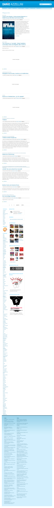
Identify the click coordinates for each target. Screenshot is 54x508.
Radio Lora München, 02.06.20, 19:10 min (10, 452)
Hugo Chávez (5, 306)
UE (15, 98)
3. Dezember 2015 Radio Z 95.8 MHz (9, 483)
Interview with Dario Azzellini (8, 453)
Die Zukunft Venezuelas (7, 455)
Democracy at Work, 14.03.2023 (21, 449)
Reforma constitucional (5, 406)
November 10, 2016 (19, 497)
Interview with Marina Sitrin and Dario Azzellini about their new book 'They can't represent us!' (9, 489)
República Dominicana (4, 267)
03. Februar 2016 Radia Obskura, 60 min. (9, 476)
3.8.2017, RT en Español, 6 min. (21, 495)
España (4, 390)
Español (9, 0)
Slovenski (4, 223)
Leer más (5, 133)
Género (4, 291)
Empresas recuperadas (4, 251)
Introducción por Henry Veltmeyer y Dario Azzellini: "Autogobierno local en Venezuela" (22, 485)
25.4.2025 (18, 425)
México (4, 341)
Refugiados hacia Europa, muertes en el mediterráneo (15, 73)
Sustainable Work (19, 437)
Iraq (3, 310)
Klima (3, 317)
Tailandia (20, 121)
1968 (3, 234)
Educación (4, 252)
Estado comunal (5, 323)
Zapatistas (4, 413)
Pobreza (15, 75)
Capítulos (15, 8)
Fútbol (4, 288)
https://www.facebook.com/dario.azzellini (16, 219)
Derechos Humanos (4, 340)
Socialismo (4, 389)
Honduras (4, 305)
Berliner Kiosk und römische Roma (10, 185)
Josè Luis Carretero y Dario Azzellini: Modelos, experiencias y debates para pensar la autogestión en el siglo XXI (22, 420)
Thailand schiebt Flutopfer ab (9, 137)
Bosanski (4, 214)
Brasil (3, 256)
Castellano (4, 210)
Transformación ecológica (5, 356)
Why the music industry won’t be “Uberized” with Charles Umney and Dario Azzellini (9, 440)
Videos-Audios (21, 8)
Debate (18, 487)
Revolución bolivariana (4, 253)
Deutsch (6, 0)
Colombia (4, 320)
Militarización (4, 344)
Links (47, 0)
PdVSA (4, 363)
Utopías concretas (5, 325)
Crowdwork (4, 261)
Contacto (50, 0)
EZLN (3, 280)
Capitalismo (17, 46)
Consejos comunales (4, 322)
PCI (3, 362)
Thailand (4, 119)
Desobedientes (5, 400)
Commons (20, 46)
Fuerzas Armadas (5, 343)
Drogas (4, 268)
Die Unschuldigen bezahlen (9, 196)
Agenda (27, 8)
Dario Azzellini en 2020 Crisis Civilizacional (22, 477)
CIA (3, 259)
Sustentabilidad (5, 349)
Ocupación (4, 249)
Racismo (18, 98)
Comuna (4, 324)
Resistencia (4, 411)
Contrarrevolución (5, 328)
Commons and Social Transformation (22, 430)
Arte (3, 332)
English (3, 0)
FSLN (3, 287)
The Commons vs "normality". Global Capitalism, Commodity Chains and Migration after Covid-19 (14, 44)
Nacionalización (5, 408)
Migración (21, 19)
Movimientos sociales (4, 388)
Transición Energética (4, 275)
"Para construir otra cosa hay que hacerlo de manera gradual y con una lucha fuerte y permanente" (9, 446)
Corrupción (4, 329)
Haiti (3, 303)
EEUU (4, 402)
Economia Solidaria (5, 386)
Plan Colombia (5, 365)
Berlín (3, 248)
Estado (4, 391)
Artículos (5, 8)
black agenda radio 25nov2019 (8, 454)
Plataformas (4, 366)
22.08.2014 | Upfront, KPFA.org (8, 490)
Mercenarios (4, 385)
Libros (9, 8)
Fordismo (4, 283)
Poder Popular (5, 368)
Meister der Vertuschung (8, 154)
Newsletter (42, 0)
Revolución (4, 382)
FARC (4, 282)
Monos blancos (5, 398)
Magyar (4, 221)
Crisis (17, 75)
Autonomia (4, 246)
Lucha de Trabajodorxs (4, 240)
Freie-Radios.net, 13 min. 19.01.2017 (9, 473)
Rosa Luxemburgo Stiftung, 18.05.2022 (22, 452)
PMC (3, 367)
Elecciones (4, 410)
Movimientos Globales (4, 296)
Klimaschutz (4, 318)
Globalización (5, 297)
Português (4, 222)
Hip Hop (4, 304)
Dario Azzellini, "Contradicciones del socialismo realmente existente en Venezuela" (21, 481)
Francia (4, 284)
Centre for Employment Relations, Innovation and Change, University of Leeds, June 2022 (9, 443)
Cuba (3, 331)
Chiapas (4, 257)
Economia (4, 412)
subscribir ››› (20, 213)
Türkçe (4, 224)
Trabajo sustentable (4, 348)
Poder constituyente (4, 327)
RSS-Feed (45, 0)
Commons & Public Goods (20, 467)
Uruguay (4, 401)
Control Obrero (6, 469)
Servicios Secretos (5, 290)
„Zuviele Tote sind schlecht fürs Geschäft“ (12, 169)
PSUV (4, 373)
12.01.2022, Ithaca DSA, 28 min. (21, 466)
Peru (3, 364)
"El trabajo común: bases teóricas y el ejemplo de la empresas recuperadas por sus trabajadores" (22, 444)
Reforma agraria (5, 334)
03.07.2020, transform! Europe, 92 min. (22, 472)
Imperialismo (4, 307)
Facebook (4, 281)
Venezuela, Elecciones (4, 405)
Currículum (32, 8)
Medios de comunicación (5, 338)
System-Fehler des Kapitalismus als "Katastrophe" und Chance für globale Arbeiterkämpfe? (9, 450)
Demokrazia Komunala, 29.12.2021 (21, 446)
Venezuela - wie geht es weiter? (8, 466)
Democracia (4, 262)
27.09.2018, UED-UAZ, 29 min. (21, 486)
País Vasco (4, 247)
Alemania (20, 98)
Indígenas (4, 308)
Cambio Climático (5, 319)
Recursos (4, 381)
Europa (4, 279)
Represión (4, 380)
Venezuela (4, 403)
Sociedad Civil (5, 414)
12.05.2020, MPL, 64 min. (20, 478)
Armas (4, 409)
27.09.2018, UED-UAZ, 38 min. (21, 488)
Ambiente (4, 399)
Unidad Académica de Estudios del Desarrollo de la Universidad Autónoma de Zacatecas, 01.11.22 (22, 456)
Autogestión (4, 384)
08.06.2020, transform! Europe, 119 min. (22, 476)
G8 (3, 289)
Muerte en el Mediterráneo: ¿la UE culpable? (13, 96)
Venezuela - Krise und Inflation (8, 472)
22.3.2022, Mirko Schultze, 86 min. (21, 460)
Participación (4, 361)
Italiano (4, 220)
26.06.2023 (18, 442)
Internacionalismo (5, 309)
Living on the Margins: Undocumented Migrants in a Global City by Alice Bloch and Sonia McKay (14, 17)
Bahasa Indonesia (5, 213)
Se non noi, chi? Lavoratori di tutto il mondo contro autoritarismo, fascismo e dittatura (22, 462)
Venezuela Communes (20, 465)
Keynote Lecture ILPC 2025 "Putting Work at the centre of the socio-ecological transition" (22, 424)
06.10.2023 (18, 436)
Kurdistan (4, 333)
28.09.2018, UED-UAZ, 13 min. (21, 482)
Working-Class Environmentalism (21, 435)
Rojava (4, 383)
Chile (3, 258)
